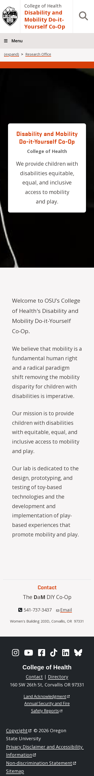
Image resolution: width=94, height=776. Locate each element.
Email (64, 610)
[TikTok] (53, 653)
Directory (58, 677)
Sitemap (15, 771)
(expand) (11, 54)
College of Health (42, 6)
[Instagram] (15, 653)
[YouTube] (28, 653)
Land (47, 696)
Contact (34, 677)
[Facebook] (41, 653)
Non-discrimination (41, 763)
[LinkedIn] (65, 653)
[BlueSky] (78, 653)
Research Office (38, 54)
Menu (17, 41)
